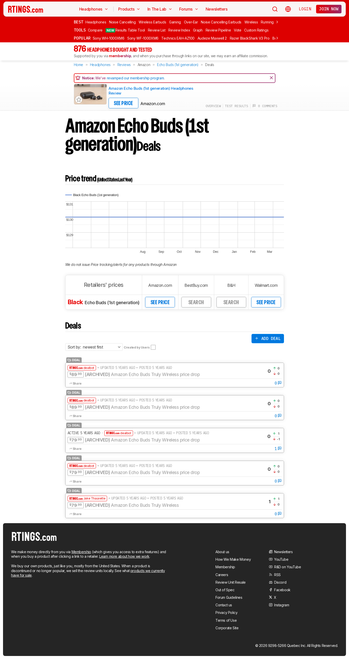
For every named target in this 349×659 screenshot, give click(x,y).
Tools (80, 30)
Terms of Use (226, 620)
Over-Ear (191, 22)
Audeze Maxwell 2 (212, 38)
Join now (328, 8)
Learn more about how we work (124, 556)
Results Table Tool (125, 30)
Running (267, 22)
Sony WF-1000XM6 (142, 38)
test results (236, 106)
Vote (237, 30)
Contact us (223, 605)
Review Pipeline (218, 30)
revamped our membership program (135, 78)
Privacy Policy (226, 612)
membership (120, 56)
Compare (95, 30)
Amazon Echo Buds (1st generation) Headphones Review (151, 91)
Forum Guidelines (228, 597)
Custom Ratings (256, 30)
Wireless (251, 22)
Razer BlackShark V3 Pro (250, 38)
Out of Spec (225, 590)
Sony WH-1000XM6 (108, 38)
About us (222, 552)
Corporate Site (226, 628)
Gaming (175, 22)
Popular (82, 38)
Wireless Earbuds (152, 22)
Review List (157, 30)
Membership (81, 552)
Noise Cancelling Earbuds (221, 22)
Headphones (95, 22)
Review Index (179, 30)
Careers (221, 575)
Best (78, 21)
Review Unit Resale (230, 582)
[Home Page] (26, 9)
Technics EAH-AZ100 (178, 38)
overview (213, 106)
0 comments (264, 106)
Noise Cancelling (122, 22)
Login (305, 8)
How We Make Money (233, 559)
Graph (198, 30)
